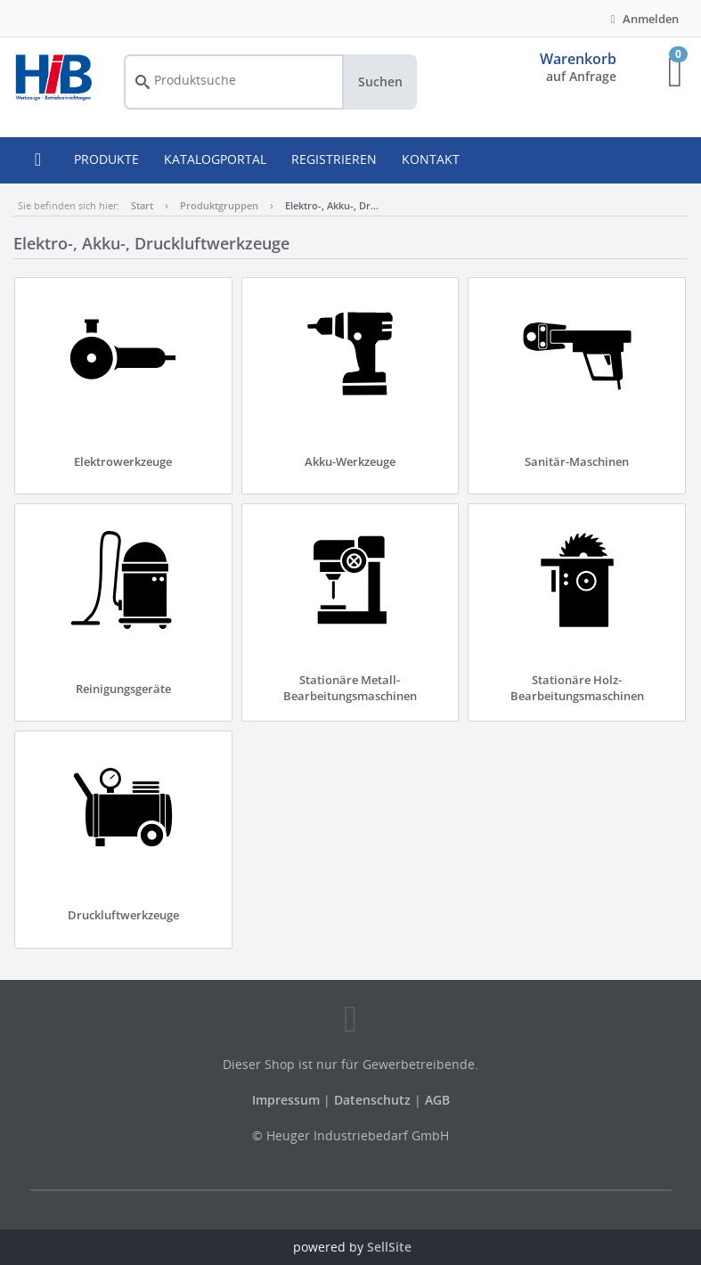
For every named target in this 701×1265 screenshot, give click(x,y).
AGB (437, 1099)
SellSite (389, 1246)
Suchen (380, 81)
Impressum (287, 1099)
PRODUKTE (106, 159)
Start (142, 205)
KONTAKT (431, 159)
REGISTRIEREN (334, 159)
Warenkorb (578, 59)
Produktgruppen (219, 205)
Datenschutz (372, 1099)
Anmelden (642, 19)
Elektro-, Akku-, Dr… (332, 205)
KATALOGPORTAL (215, 159)
